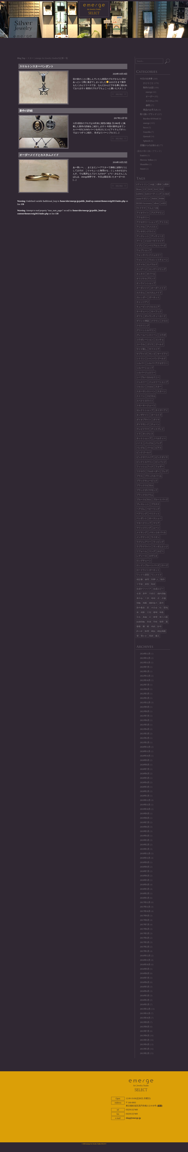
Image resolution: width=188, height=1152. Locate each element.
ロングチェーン (143, 561)
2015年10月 (145, 1018)
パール (150, 448)
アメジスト (152, 227)
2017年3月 (144, 942)
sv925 (163, 203)
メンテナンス (142, 537)
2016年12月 (145, 956)
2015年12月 (145, 1009)
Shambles (144, 164)
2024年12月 (145, 654)
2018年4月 (144, 884)
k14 (155, 189)
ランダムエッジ (160, 546)
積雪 (155, 617)
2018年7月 (144, 871)
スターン (161, 391)
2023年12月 (145, 658)
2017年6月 (144, 929)
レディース (141, 556)
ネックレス (148, 434)
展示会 (139, 598)
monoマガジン (143, 198)
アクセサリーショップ (146, 222)
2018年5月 (144, 880)
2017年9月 (144, 916)
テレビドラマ (142, 429)
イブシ (139, 246)
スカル (150, 387)
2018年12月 (145, 853)
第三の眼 (163, 617)
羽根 (155, 622)
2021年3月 (144, 733)
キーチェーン (142, 311)
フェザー (159, 467)
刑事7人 (154, 579)
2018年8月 (144, 867)
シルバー (140, 363)
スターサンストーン (145, 391)
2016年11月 (145, 960)
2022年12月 (145, 676)
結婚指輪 (140, 622)
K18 (161, 189)
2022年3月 (144, 694)
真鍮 (145, 617)
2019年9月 (144, 813)
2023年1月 (144, 671)
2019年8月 (144, 818)
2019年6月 (144, 827)
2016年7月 (144, 978)
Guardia (147, 132)
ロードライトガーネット (147, 570)
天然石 (152, 593)
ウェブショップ (143, 250)
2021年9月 (144, 707)
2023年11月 (145, 662)
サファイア (154, 349)
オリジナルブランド (145, 278)
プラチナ (155, 504)
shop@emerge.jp (133, 1118)
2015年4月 (144, 1044)
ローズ (164, 565)
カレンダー (141, 297)
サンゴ (152, 354)
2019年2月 (144, 844)
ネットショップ (143, 438)
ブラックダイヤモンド (146, 490)
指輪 (138, 603)
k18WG (139, 194)
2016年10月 (145, 964)
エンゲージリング (157, 269)
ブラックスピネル (144, 485)
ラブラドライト (143, 546)
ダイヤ (156, 419)
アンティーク (157, 236)
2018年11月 (145, 858)
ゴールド (159, 344)
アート (139, 241)
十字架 (139, 584)
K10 (150, 189)
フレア (164, 471)
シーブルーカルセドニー (147, 377)
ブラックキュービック (146, 481)
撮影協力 (153, 603)
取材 (153, 584)
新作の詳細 (26, 110)
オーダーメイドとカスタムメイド (39, 154)
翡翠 (161, 622)
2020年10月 (145, 756)
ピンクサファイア (144, 457)
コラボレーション (144, 340)
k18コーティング (153, 194)
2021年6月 (144, 720)
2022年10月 (145, 680)
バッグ (158, 443)
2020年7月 (144, 769)
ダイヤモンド (142, 424)
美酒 (149, 622)
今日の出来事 (146, 79)
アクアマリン (157, 213)
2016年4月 (144, 991)
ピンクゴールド (143, 452)
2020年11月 (145, 751)
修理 (148, 105)
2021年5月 (144, 725)
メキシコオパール (157, 532)
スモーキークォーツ (145, 405)
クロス (164, 321)
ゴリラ (150, 344)
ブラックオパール (153, 476)
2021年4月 (144, 729)
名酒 (138, 593)
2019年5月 (144, 831)
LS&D (166, 194)
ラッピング (158, 542)
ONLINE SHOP (73, 42)
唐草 (145, 593)
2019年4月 (144, 836)
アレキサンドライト (145, 231)
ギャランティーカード (155, 316)
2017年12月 (145, 902)
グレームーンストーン (146, 335)
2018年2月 (144, 893)
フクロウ (140, 471)
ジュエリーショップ (158, 382)
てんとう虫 (153, 208)
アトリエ (163, 222)
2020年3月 (144, 787)
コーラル (140, 344)
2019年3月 (144, 840)
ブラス (139, 476)
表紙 (153, 626)
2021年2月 (144, 738)
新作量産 (140, 608)
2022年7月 (144, 685)
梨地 (166, 608)
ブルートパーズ (160, 499)
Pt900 (161, 198)
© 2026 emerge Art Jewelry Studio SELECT (94, 1144)
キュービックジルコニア (147, 307)
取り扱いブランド (148, 114)
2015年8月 (144, 1027)
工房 (147, 598)
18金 (152, 184)
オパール (151, 274)
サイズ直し (141, 349)
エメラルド (152, 264)
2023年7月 (144, 667)
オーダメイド (142, 288)
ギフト (139, 316)
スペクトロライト (144, 401)
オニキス (140, 274)
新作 (161, 603)
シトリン (140, 358)
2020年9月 (144, 760)
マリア (156, 523)
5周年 (158, 184)
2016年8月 (144, 973)
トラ (138, 434)
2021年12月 (145, 702)
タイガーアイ (161, 410)
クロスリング (142, 325)
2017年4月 (144, 938)
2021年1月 (144, 742)
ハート (139, 443)
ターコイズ (156, 415)
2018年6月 (144, 876)
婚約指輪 (161, 593)
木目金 (154, 608)
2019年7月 (144, 822)
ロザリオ (153, 556)
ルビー (160, 551)
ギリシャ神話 (142, 321)
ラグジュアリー (143, 542)
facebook (114, 1136)
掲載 (145, 603)
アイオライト (142, 213)
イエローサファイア (154, 241)
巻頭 (153, 598)
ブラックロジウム (144, 495)
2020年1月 (144, 796)
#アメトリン (142, 184)
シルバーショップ (144, 368)
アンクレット (142, 236)
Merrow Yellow (147, 160)
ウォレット (141, 260)
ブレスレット (142, 504)
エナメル (140, 264)
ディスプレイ (157, 429)
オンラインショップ (145, 283)
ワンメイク (156, 575)
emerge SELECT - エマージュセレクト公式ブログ (94, 9)
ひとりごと (148, 83)
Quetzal (146, 136)
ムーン (156, 528)
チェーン (155, 424)
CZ (144, 189)
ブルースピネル (143, 499)
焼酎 (143, 612)
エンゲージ (141, 269)
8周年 (166, 184)
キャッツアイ (142, 302)
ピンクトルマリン (144, 462)
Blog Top (21, 58)
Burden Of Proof (150, 119)
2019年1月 (144, 849)
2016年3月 (144, 995)
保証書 (139, 579)
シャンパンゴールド (156, 358)
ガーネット (154, 297)
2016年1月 (144, 1004)
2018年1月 (144, 898)
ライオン (155, 537)
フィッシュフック (144, 467)
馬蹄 (151, 636)
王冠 (149, 612)
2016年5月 (144, 987)
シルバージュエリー (145, 372)
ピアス (158, 448)
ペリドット (154, 514)
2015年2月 (144, 1053)
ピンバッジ (160, 462)
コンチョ (159, 340)
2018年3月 (144, 889)
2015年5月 (144, 1040)
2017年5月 (144, 933)
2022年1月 (144, 698)
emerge (149, 92)
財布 (159, 626)
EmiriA (143, 155)
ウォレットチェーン (158, 260)
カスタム (150, 101)
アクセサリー (142, 217)
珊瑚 (155, 612)
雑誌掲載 (161, 631)
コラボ (162, 335)
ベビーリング (153, 509)
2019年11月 (145, 805)
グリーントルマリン (145, 330)
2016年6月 (144, 982)
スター (158, 387)
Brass (138, 189)
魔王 (157, 636)
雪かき (144, 636)
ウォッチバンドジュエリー (148, 255)
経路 (160, 1106)
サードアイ (162, 354)
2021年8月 (144, 711)
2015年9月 (144, 1022)
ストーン (140, 396)
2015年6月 (144, 1035)
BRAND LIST (104, 42)
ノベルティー (159, 438)
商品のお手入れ (150, 110)
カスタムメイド (154, 293)
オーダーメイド (158, 288)
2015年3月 (144, 1049)
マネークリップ (143, 523)
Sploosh (146, 141)
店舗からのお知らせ (149, 145)
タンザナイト (142, 415)
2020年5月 (144, 778)
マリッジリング (143, 528)
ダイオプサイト (143, 419)
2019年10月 (145, 809)
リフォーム (141, 551)
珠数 (161, 612)
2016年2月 (144, 1000)
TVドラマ (141, 208)
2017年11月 (145, 907)
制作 (162, 579)
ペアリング (141, 514)
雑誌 (153, 631)
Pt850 (154, 198)
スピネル (151, 396)
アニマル (140, 227)
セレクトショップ (144, 410)
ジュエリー (141, 382)
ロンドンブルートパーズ (147, 565)
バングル (140, 448)
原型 (147, 584)
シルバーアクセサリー (157, 363)
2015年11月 (145, 1013)
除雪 (147, 631)
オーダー (150, 96)
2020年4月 (144, 782)
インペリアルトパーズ (155, 246)
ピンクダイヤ (161, 457)
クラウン (155, 321)
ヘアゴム (140, 509)
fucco (145, 127)
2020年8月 (144, 765)
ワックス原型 (142, 575)
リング (152, 551)
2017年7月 (144, 924)
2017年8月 (144, 920)
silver (156, 203)
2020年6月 (144, 773)
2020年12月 (145, 747)
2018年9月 (144, 862)
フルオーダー (153, 471)
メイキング (141, 532)
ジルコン (140, 387)
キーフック (156, 311)
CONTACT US (134, 42)
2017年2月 (144, 947)
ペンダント (141, 518)
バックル (149, 443)
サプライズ (141, 354)
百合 (138, 617)
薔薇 (138, 626)
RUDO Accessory (144, 203)
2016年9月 (144, 969)
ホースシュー (155, 518)
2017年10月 (145, 911)
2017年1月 (144, 951)
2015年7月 (144, 1031)
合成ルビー (158, 589)
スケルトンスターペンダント (36, 66)
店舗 (163, 598)
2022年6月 (144, 689)
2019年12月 (145, 800)
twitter (120, 1136)
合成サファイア (143, 589)
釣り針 (139, 631)
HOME (47, 42)
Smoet (143, 169)
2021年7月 (144, 716)
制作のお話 (148, 87)
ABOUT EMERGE (120, 1128)
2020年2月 (144, 791)
